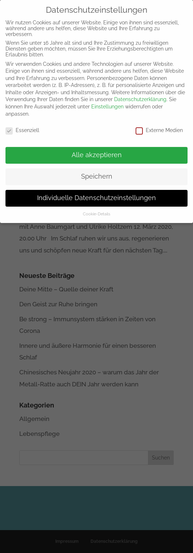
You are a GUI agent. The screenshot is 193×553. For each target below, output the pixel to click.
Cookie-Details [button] (96, 210)
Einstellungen (107, 103)
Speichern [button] (96, 172)
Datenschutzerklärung (140, 96)
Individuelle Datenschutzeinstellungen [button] (96, 194)
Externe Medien (159, 126)
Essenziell (22, 126)
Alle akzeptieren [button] (97, 151)
